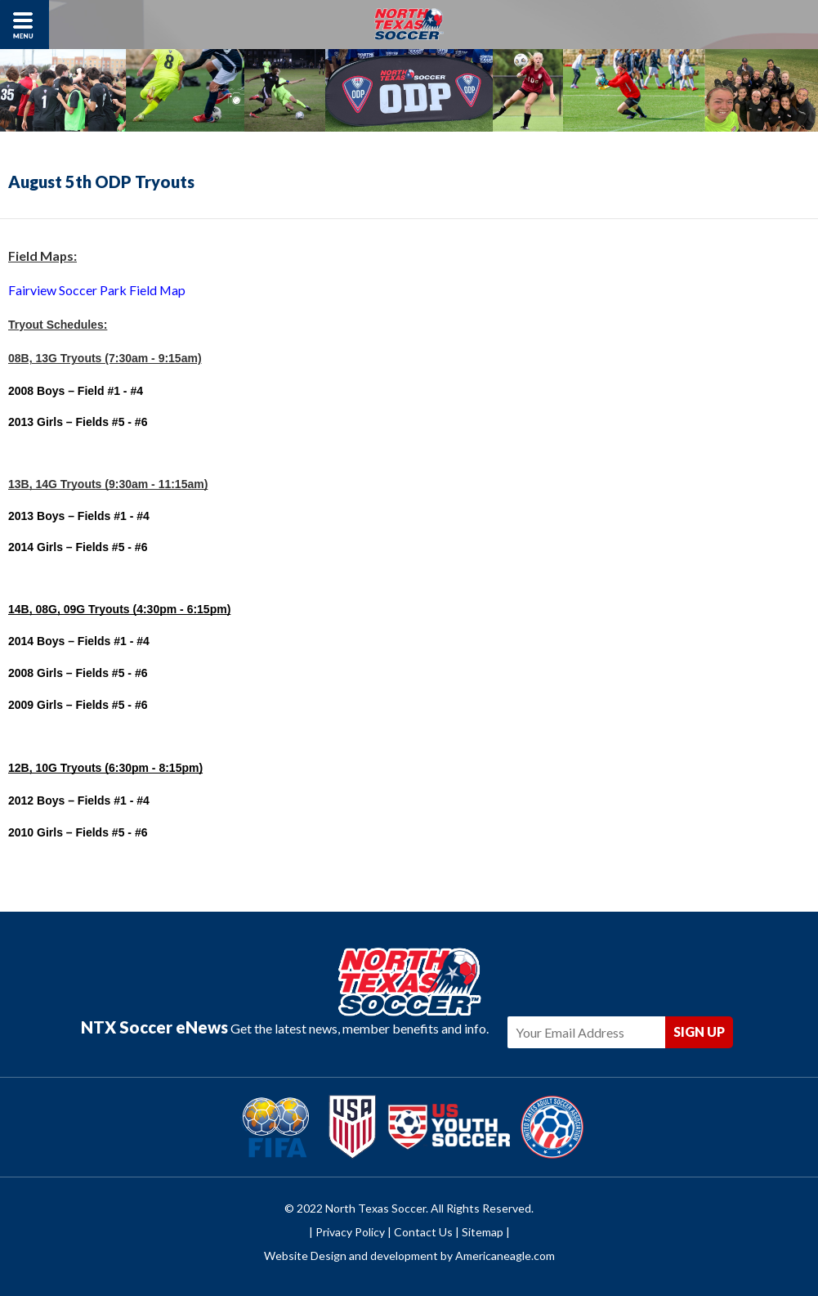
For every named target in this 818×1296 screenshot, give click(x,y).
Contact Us (423, 1233)
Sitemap (482, 1233)
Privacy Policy (350, 1233)
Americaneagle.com (505, 1257)
